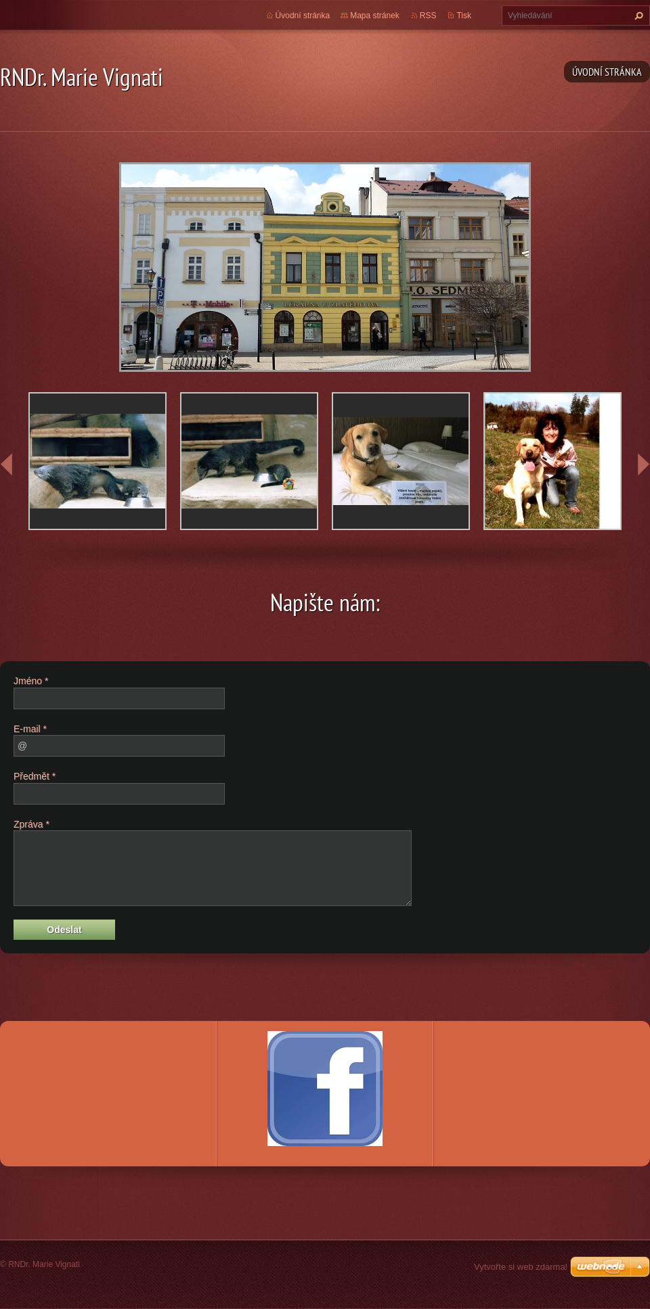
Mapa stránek (374, 15)
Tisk (463, 15)
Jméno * (31, 680)
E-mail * (30, 728)
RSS (428, 15)
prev (7, 464)
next (643, 464)
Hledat (637, 15)
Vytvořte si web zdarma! (520, 1267)
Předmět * (35, 776)
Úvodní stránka (607, 71)
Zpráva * (31, 824)
